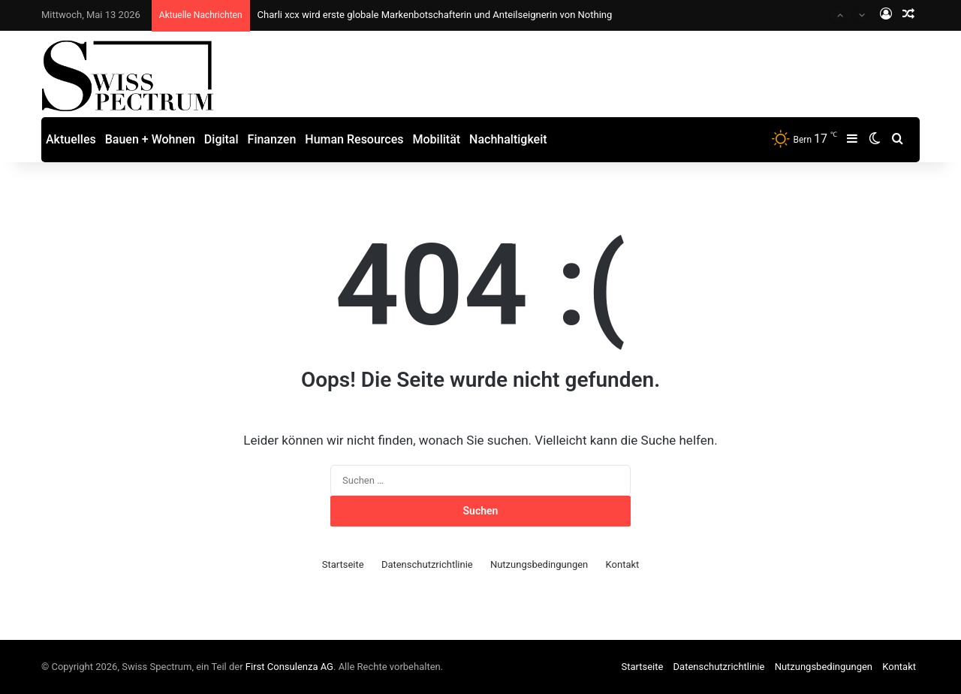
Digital (221, 139)
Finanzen (272, 139)
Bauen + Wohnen (150, 139)
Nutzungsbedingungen (539, 564)
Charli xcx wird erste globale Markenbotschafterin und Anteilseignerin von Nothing (435, 14)
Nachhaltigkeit (508, 139)
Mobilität (437, 139)
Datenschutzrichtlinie (427, 564)
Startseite (343, 564)
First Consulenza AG (289, 666)
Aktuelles (71, 139)
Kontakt (623, 564)
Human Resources (354, 139)
